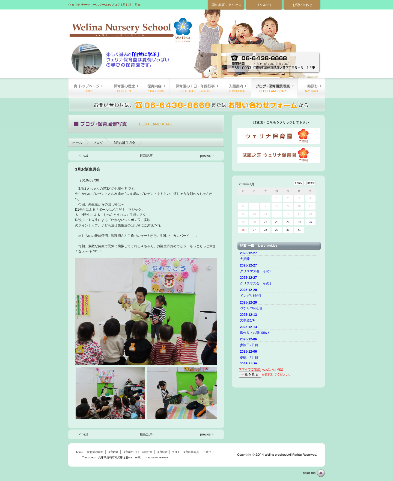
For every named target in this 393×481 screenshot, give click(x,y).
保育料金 (237, 88)
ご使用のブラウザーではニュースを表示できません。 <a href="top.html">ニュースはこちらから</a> (279, 307)
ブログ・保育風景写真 (274, 88)
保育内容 (155, 88)
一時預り (311, 88)
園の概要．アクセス (226, 5)
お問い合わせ (302, 5)
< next (83, 156)
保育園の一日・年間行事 (196, 88)
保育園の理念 (124, 88)
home (87, 88)
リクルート (264, 5)
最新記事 (146, 156)
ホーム (77, 143)
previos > (206, 156)
